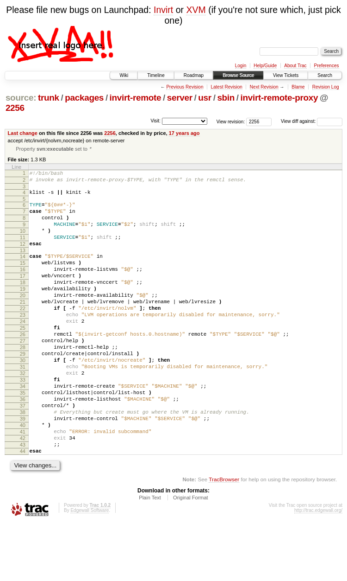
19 (22, 310)
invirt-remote (135, 97)
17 (22, 295)
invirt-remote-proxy (279, 97)
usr (204, 97)
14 (22, 271)
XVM (195, 10)
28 (22, 381)
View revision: (231, 121)
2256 (15, 108)
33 (22, 421)
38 (22, 460)
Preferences (326, 65)
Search (324, 75)
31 (22, 405)
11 (22, 249)
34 (22, 429)
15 (22, 279)
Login (240, 65)
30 (22, 397)
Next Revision (264, 86)
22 (22, 334)
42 (22, 492)
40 (22, 476)
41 (22, 484)
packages (84, 97)
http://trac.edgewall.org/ (318, 568)
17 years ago (184, 133)
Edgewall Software (89, 568)
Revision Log (325, 86)
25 (22, 358)
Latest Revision (226, 86)
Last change (22, 133)
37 (22, 452)
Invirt (163, 10)
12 (22, 257)
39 (22, 468)
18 (22, 303)
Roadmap (194, 75)
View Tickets (285, 75)
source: (21, 97)
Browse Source (238, 75)
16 (22, 287)
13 (22, 265)
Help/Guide (265, 65)
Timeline (155, 75)
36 (22, 444)
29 (22, 389)
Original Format (190, 555)
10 (22, 241)
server (179, 97)
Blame (297, 86)
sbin (226, 97)
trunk (48, 97)
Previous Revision (184, 86)
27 (22, 374)
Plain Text (150, 555)
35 (22, 437)
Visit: (155, 120)
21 (22, 326)
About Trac (295, 65)
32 (22, 413)
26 (22, 366)
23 (22, 342)
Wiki (123, 75)
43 (22, 500)
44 (22, 508)
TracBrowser (224, 537)
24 (22, 350)
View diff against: (311, 121)
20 (22, 318)
